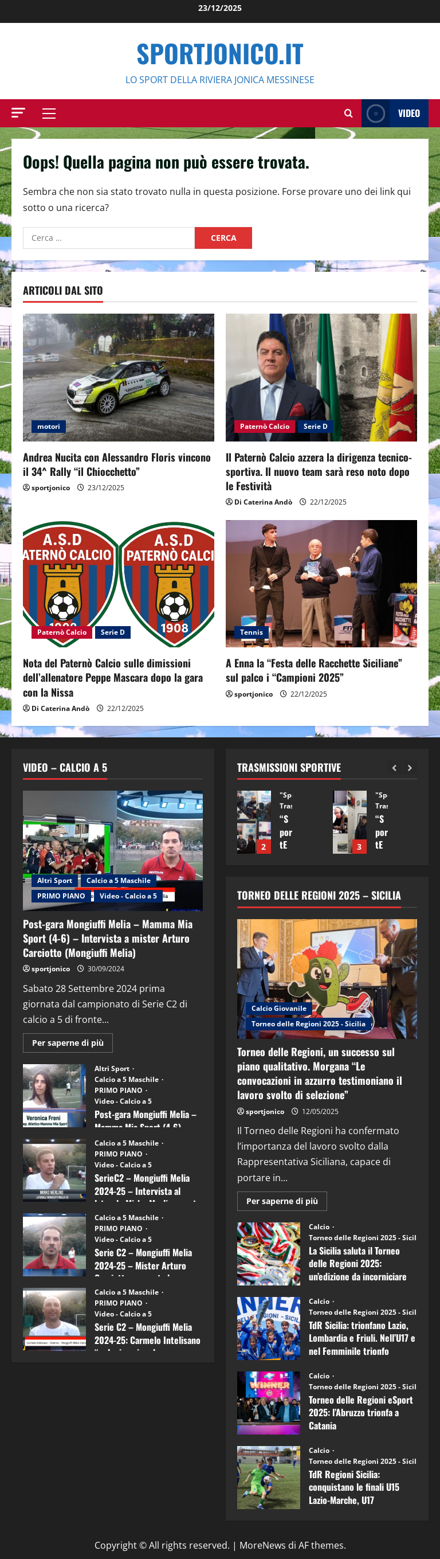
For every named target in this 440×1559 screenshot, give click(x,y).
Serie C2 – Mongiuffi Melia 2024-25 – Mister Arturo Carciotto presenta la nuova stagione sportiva (54, 1244)
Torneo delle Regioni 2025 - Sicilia (309, 1024)
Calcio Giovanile (279, 1008)
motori (48, 426)
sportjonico (51, 488)
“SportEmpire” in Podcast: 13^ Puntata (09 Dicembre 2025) (254, 822)
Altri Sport (54, 880)
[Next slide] (410, 767)
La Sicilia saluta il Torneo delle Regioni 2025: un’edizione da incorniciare (268, 1254)
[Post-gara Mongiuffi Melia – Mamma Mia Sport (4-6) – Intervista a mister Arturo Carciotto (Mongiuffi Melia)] (113, 851)
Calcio (320, 1227)
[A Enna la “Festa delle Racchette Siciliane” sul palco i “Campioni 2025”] (321, 584)
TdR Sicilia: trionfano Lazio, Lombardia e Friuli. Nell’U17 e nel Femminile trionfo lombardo (268, 1328)
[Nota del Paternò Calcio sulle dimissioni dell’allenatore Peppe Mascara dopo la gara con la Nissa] (118, 584)
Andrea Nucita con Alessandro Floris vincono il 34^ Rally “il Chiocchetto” (117, 464)
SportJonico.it (220, 53)
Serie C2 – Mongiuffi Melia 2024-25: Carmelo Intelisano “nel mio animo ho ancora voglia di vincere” (54, 1319)
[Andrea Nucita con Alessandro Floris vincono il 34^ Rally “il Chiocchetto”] (118, 377)
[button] (18, 113)
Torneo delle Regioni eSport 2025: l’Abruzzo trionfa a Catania (268, 1403)
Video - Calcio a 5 (128, 896)
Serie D (316, 426)
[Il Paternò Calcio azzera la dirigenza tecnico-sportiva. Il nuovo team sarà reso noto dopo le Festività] (321, 377)
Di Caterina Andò (263, 502)
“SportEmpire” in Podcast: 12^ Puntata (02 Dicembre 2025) (350, 822)
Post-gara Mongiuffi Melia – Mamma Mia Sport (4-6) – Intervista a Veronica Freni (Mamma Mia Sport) (54, 1095)
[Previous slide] (394, 767)
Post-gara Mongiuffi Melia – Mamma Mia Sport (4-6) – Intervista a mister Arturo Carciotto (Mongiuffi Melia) (107, 938)
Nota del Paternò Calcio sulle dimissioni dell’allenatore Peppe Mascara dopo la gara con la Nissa (113, 677)
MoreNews (262, 1545)
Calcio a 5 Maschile (119, 880)
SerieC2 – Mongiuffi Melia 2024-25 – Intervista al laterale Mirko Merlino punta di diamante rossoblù (54, 1170)
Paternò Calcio (264, 426)
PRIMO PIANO (61, 896)
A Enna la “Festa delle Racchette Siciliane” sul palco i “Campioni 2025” (314, 670)
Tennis (251, 632)
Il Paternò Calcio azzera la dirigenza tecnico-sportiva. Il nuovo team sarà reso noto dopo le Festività (319, 471)
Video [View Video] (391, 113)
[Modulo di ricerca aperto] (348, 113)
